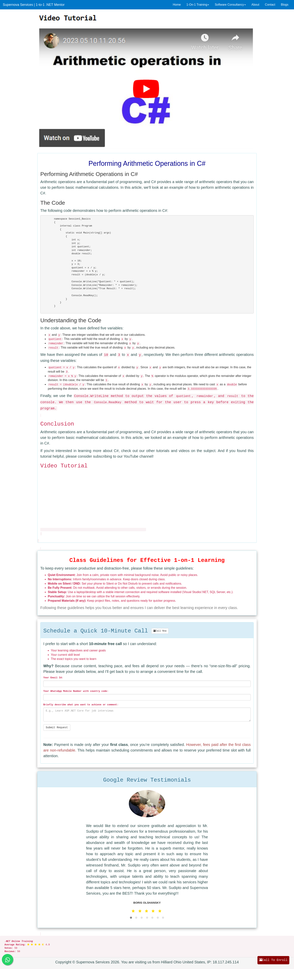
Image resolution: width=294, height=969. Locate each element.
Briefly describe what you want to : (80, 704)
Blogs (284, 4)
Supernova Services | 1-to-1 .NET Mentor (33, 5)
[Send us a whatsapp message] (7, 959)
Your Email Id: (53, 677)
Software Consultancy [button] (230, 4)
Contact (270, 4)
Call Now (159, 630)
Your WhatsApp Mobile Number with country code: (76, 691)
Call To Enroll (273, 960)
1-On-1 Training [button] (197, 4)
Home (177, 4)
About (255, 4)
